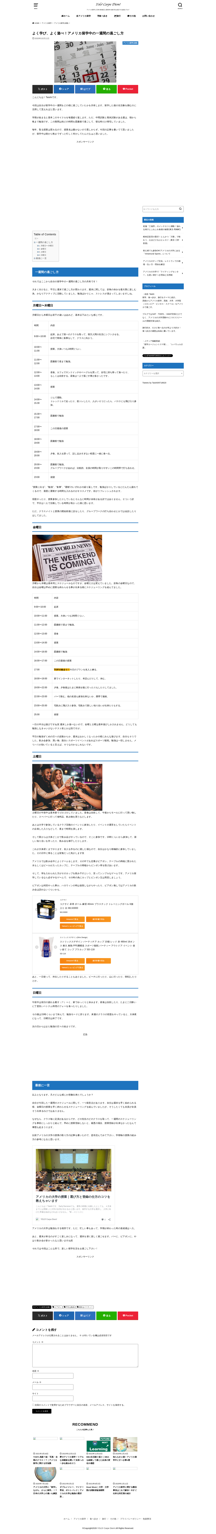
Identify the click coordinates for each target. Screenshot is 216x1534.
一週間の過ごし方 (44, 242)
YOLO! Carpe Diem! (106, 1528)
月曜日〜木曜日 (47, 246)
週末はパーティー (86, 1307)
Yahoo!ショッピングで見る (72, 926)
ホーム (65, 16)
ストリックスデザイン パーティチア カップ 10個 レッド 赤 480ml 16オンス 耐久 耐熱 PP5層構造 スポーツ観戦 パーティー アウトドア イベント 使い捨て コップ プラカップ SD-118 (97, 945)
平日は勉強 (70, 1307)
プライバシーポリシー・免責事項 (135, 1519)
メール (36, 1382)
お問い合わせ (148, 16)
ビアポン (58, 1307)
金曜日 (43, 249)
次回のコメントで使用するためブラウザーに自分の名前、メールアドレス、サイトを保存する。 (80, 1405)
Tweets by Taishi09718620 (154, 383)
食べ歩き (102, 16)
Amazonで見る (72, 919)
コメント (37, 1342)
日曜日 (43, 255)
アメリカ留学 (83, 16)
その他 (131, 16)
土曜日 (43, 252)
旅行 (117, 16)
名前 (35, 1371)
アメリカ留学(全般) (42, 1307)
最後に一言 (41, 258)
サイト (35, 1393)
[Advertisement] (85, 185)
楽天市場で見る (99, 919)
